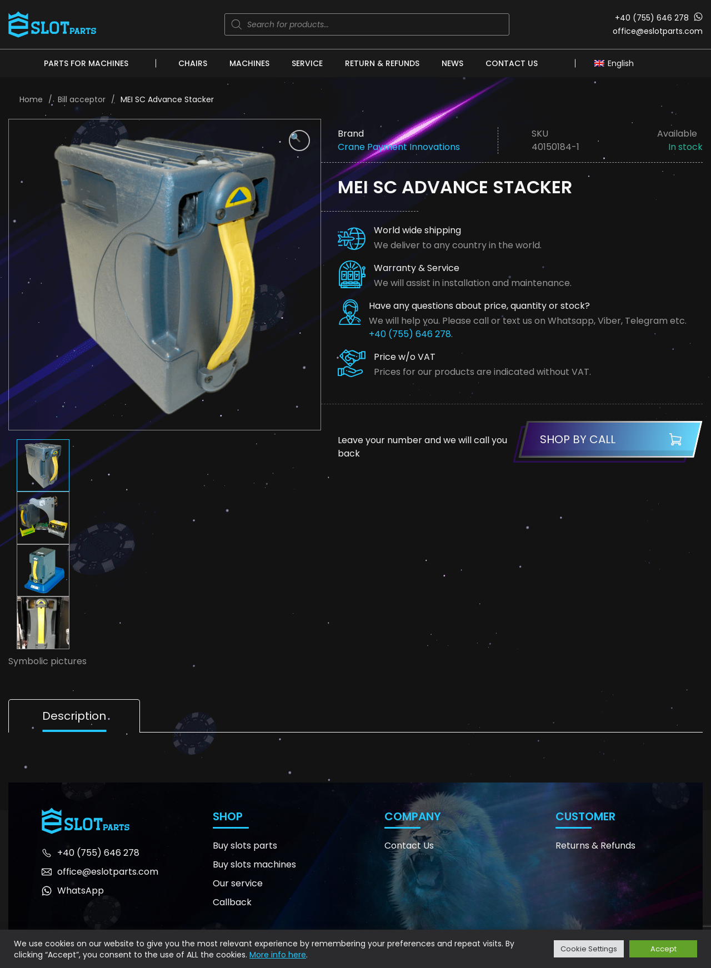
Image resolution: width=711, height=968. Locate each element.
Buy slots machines (254, 864)
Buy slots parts (245, 845)
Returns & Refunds (595, 845)
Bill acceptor (82, 99)
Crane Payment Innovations (399, 147)
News (452, 63)
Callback (232, 902)
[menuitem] (617, 62)
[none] (617, 62)
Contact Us (511, 63)
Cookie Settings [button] (588, 949)
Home (31, 99)
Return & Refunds (382, 63)
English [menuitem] (621, 63)
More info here (277, 954)
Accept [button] (663, 949)
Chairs (192, 63)
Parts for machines (86, 63)
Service (307, 63)
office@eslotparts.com (658, 31)
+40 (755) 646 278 (652, 17)
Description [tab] (74, 716)
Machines (249, 63)
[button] (299, 140)
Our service (238, 883)
